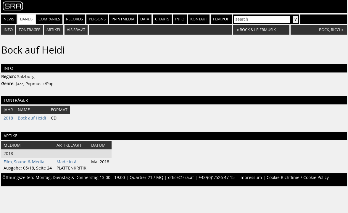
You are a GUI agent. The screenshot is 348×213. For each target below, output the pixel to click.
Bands (26, 19)
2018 (8, 118)
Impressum (250, 177)
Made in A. (67, 161)
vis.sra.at (76, 29)
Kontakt (198, 19)
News (9, 19)
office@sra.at (181, 177)
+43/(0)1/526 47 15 (217, 177)
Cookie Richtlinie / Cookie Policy (298, 177)
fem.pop (221, 19)
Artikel (53, 29)
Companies (49, 19)
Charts (162, 19)
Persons (97, 19)
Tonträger (30, 29)
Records (74, 19)
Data (144, 19)
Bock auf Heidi (32, 118)
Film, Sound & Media (24, 161)
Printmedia (123, 19)
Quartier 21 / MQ (146, 177)
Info (179, 19)
